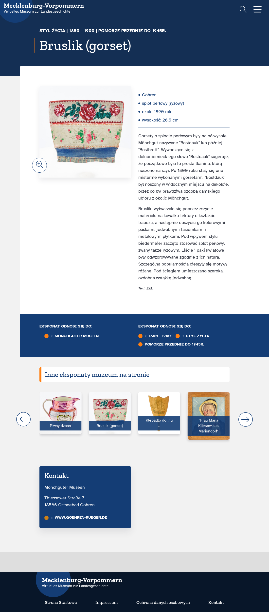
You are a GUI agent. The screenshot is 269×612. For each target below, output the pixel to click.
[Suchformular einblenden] (243, 10)
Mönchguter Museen (73, 336)
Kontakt (216, 602)
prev (23, 419)
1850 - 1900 (81, 30)
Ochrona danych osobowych (163, 602)
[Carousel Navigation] (134, 419)
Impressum (106, 602)
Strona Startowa (61, 602)
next (245, 419)
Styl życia (52, 30)
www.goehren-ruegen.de (77, 517)
